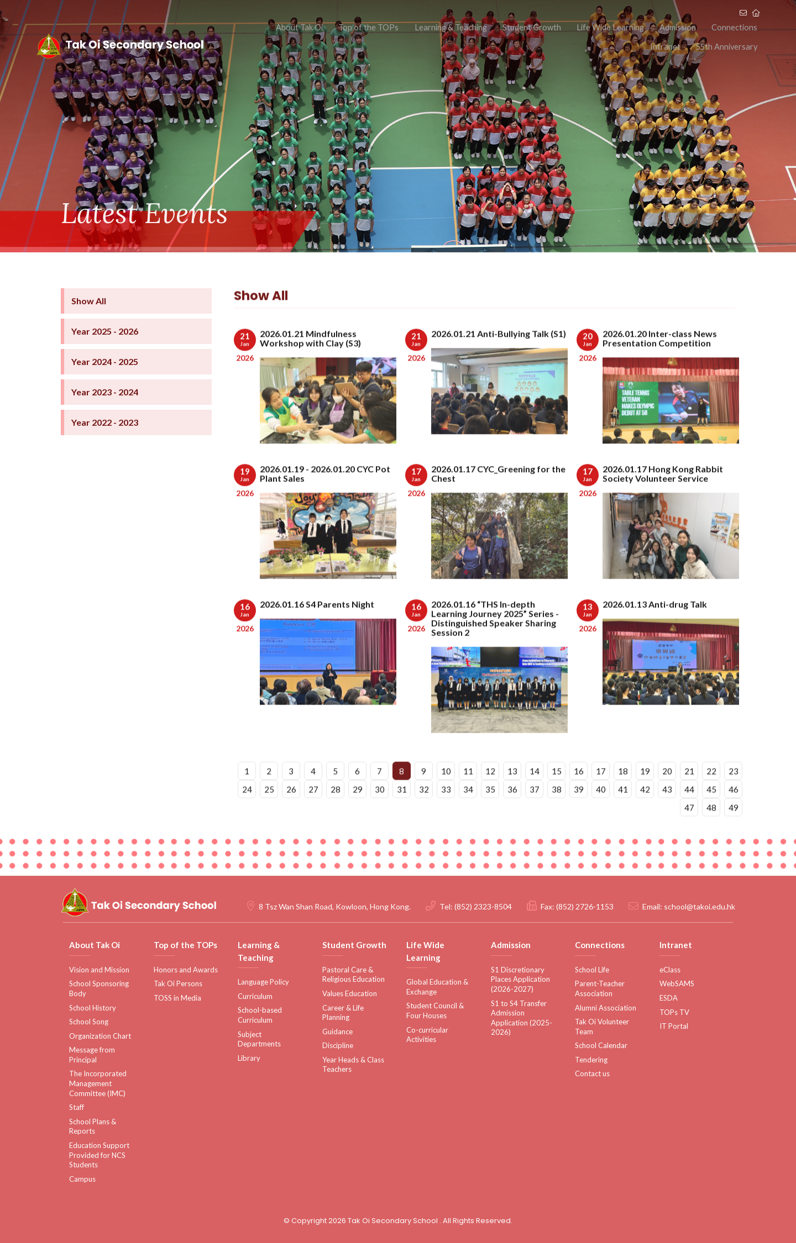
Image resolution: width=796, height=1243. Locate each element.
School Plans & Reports (92, 1126)
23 (734, 793)
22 (711, 793)
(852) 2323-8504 (483, 906)
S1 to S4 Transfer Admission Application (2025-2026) (521, 1018)
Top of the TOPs (353, 27)
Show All (88, 319)
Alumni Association (605, 1007)
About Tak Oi (289, 27)
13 (512, 793)
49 (734, 830)
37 (535, 812)
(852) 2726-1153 (585, 906)
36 (512, 812)
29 (358, 812)
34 (468, 812)
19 (645, 793)
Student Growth (507, 27)
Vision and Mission (99, 969)
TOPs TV (674, 1012)
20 (667, 793)
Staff (76, 1107)
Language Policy (263, 981)
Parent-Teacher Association (600, 988)
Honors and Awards (186, 969)
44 (689, 812)
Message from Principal (92, 1054)
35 (490, 812)
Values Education (349, 993)
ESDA (668, 997)
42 (645, 812)
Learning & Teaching (430, 27)
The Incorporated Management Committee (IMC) (98, 1083)
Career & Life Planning (343, 1012)
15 (557, 793)
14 (535, 793)
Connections (696, 27)
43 (667, 812)
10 (446, 793)
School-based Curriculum (260, 1015)
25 (269, 812)
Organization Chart (100, 1036)
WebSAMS (676, 983)
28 (336, 812)
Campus (82, 1179)
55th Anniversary (728, 50)
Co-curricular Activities (427, 1034)
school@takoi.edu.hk (699, 906)
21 (689, 793)
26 (291, 812)
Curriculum (255, 996)
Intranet (745, 27)
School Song (88, 1021)
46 (734, 812)
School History (92, 1007)
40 (601, 812)
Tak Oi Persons (178, 983)
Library (249, 1058)
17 (601, 793)
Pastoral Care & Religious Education (353, 974)
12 (490, 793)
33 (446, 812)
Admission (644, 27)
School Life (592, 969)
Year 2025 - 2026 (104, 349)
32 (424, 812)
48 (711, 830)
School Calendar (601, 1045)
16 (579, 793)
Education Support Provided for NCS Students (99, 1155)
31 (402, 812)
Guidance (337, 1031)
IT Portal (673, 1026)
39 (579, 812)
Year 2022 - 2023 (104, 440)
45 (711, 812)
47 (689, 830)
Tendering (591, 1059)
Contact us (592, 1073)
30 (380, 812)
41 (623, 812)
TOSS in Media (177, 997)
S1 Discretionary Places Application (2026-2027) (520, 979)
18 (623, 793)
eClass (669, 969)
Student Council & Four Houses (435, 1010)
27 (313, 812)
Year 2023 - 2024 (104, 410)
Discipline (337, 1045)
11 (468, 793)
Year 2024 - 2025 (104, 379)
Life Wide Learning (581, 27)
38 (557, 812)
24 (247, 812)
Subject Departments (259, 1039)
